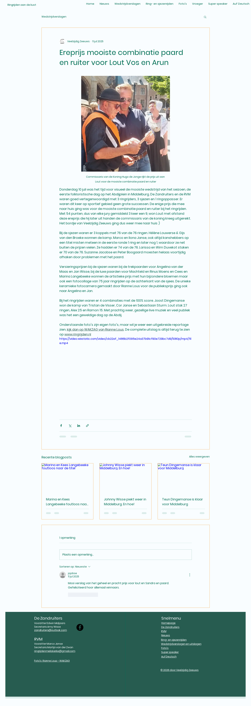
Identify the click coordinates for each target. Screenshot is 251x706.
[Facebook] (79, 627)
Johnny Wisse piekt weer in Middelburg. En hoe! (125, 501)
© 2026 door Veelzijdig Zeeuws (179, 670)
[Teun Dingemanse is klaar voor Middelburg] (183, 477)
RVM (38, 639)
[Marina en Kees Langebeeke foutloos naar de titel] (67, 477)
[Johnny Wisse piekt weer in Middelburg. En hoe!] (125, 477)
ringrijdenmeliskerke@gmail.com (54, 651)
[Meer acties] (189, 575)
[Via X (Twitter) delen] (70, 425)
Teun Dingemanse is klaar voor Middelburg (182, 501)
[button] (205, 16)
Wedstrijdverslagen (54, 16)
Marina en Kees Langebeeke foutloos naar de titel (67, 502)
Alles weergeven (199, 456)
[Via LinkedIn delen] (78, 425)
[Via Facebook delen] (61, 425)
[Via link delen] (87, 425)
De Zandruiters (48, 618)
